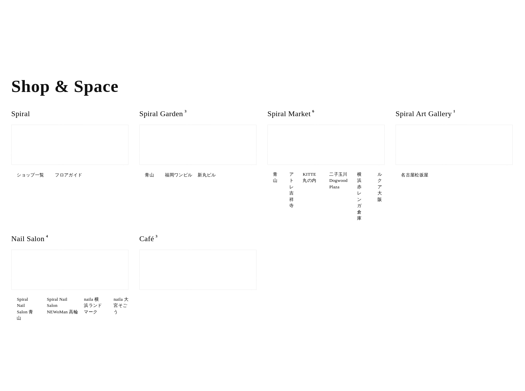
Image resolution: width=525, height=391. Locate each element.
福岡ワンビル (183, 175)
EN (155, 14)
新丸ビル (151, 184)
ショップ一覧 (26, 175)
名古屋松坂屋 (412, 175)
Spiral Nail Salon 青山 (33, 275)
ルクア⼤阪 (327, 193)
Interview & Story (34, 48)
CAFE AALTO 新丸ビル (164, 282)
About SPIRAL (91, 25)
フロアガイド (61, 175)
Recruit (403, 360)
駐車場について (199, 360)
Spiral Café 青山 (158, 273)
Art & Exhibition (32, 37)
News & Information (363, 360)
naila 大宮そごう (80, 288)
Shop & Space (29, 25)
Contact (429, 360)
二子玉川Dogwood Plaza (342, 184)
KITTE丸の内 (283, 184)
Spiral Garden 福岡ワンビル (226, 273)
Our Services (90, 37)
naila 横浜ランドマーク (31, 290)
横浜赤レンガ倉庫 (287, 193)
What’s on (24, 14)
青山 (146, 175)
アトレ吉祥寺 (328, 175)
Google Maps (164, 360)
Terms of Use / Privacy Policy (481, 360)
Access (83, 14)
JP (145, 14)
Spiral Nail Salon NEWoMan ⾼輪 (93, 275)
